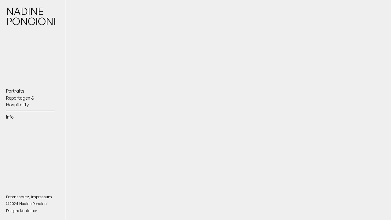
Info (10, 116)
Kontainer (28, 210)
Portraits (15, 91)
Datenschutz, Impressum (29, 196)
